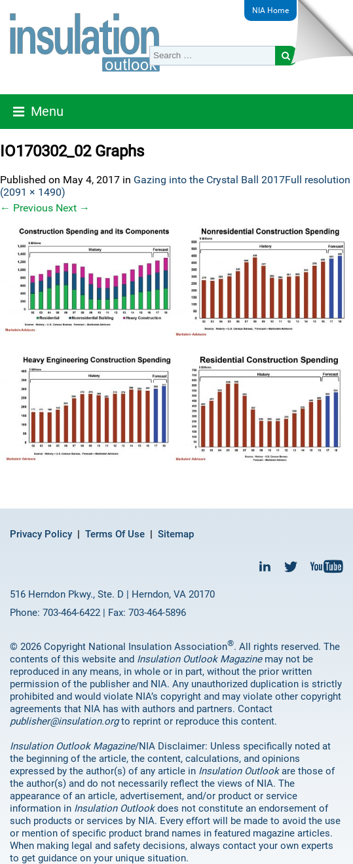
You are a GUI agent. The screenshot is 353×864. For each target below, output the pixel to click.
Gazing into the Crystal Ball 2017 (209, 179)
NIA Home (270, 10)
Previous (26, 208)
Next (73, 208)
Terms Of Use (115, 534)
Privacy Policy (41, 534)
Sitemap (176, 534)
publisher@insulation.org (64, 721)
